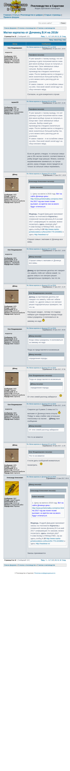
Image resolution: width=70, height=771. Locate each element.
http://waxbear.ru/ (41, 234)
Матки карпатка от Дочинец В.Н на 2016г (31, 32)
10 (56, 36)
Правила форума (11, 17)
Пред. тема (53, 40)
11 (58, 36)
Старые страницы (52, 15)
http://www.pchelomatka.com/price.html (46, 199)
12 (60, 36)
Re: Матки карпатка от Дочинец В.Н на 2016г (41, 47)
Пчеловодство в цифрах (32, 15)
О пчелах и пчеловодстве (27, 28)
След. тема (62, 40)
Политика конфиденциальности (45, 573)
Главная (7, 15)
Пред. (43, 36)
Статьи (16, 15)
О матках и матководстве (46, 28)
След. (64, 36)
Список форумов (10, 28)
